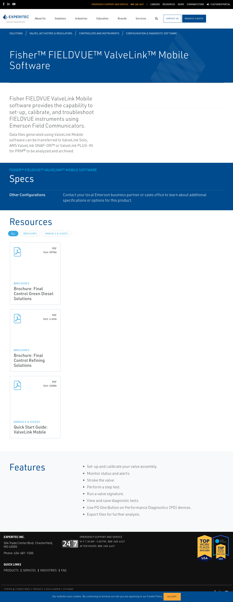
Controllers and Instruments (99, 33)
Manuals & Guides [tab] (56, 233)
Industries (48, 570)
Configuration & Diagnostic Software (151, 33)
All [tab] (13, 233)
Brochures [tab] (30, 233)
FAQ (63, 570)
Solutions (16, 33)
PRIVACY (38, 589)
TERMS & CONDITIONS (17, 589)
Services (29, 570)
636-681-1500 (23, 553)
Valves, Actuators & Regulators (50, 33)
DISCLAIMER (53, 589)
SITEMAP (68, 589)
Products (11, 570)
